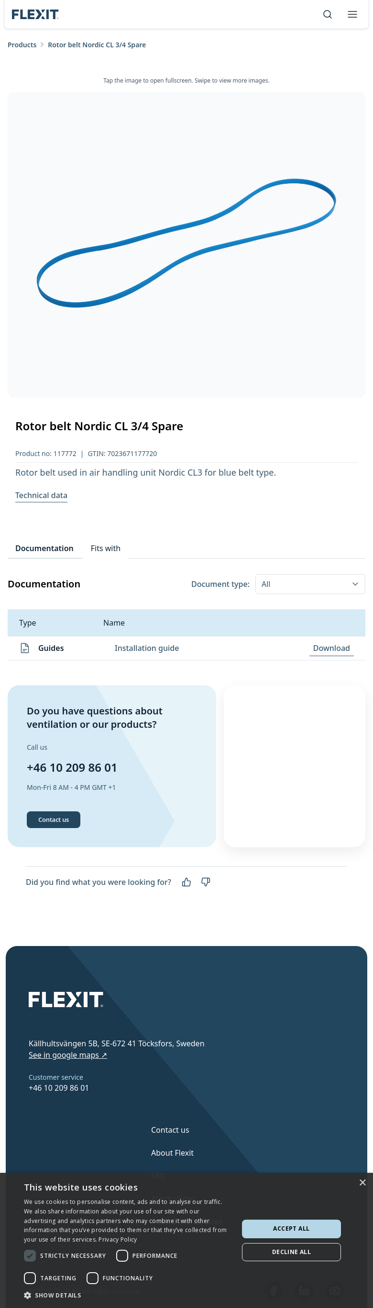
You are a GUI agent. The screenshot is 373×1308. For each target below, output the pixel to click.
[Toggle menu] (352, 14)
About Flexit (172, 1153)
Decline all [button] (291, 1252)
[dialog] (186, 1240)
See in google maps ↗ (68, 1055)
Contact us (53, 822)
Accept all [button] (291, 1228)
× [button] (362, 1183)
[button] (128, 1295)
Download (331, 648)
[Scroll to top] (35, 14)
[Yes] (186, 885)
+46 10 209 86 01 (72, 768)
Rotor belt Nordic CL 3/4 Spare (97, 44)
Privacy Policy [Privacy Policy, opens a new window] (118, 1239)
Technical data (41, 495)
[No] (205, 885)
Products (22, 44)
